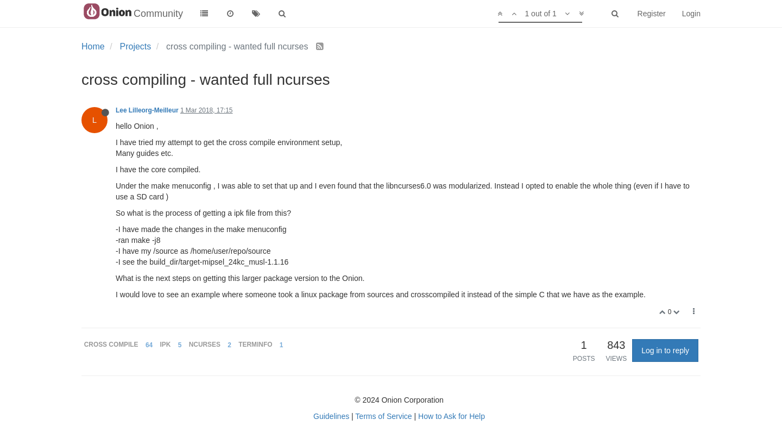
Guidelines (331, 416)
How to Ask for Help (451, 416)
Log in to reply (665, 350)
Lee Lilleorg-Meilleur (147, 110)
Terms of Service (383, 416)
